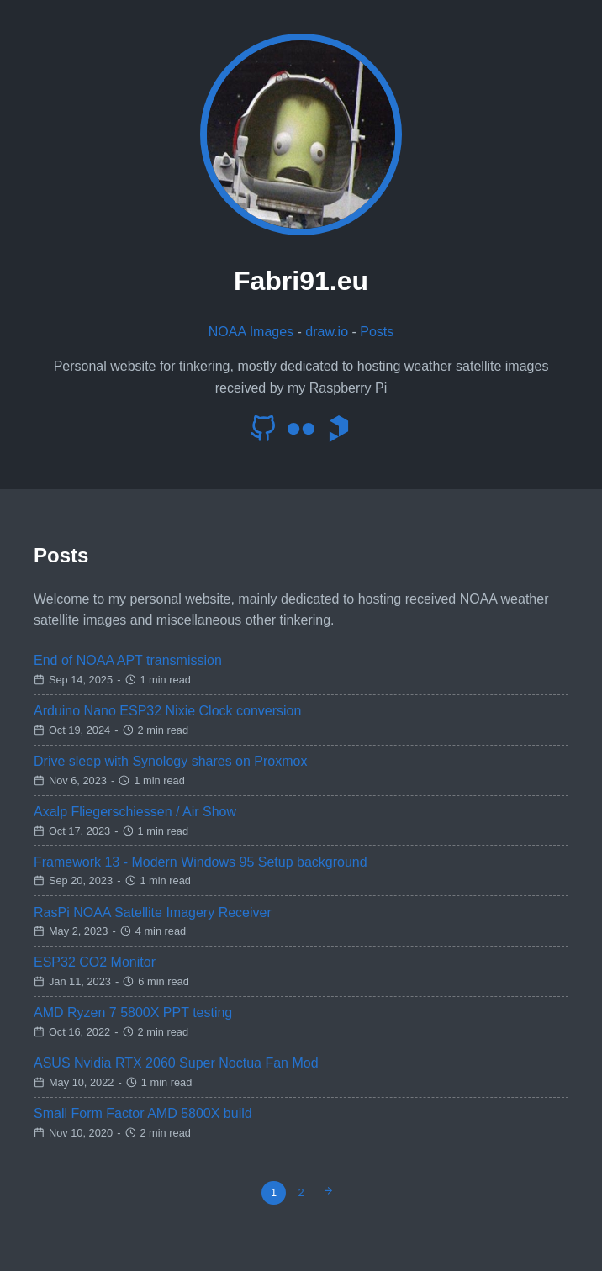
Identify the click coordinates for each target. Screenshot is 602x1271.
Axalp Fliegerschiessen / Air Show (135, 811)
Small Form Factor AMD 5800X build (143, 1113)
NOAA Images (251, 331)
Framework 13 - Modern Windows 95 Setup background (200, 862)
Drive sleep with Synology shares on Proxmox (170, 761)
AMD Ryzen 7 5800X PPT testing (133, 1012)
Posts (376, 331)
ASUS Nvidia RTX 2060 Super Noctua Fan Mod (176, 1063)
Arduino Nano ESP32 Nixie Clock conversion (167, 711)
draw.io (326, 331)
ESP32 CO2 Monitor (95, 962)
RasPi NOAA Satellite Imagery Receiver (153, 912)
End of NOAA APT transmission (128, 660)
